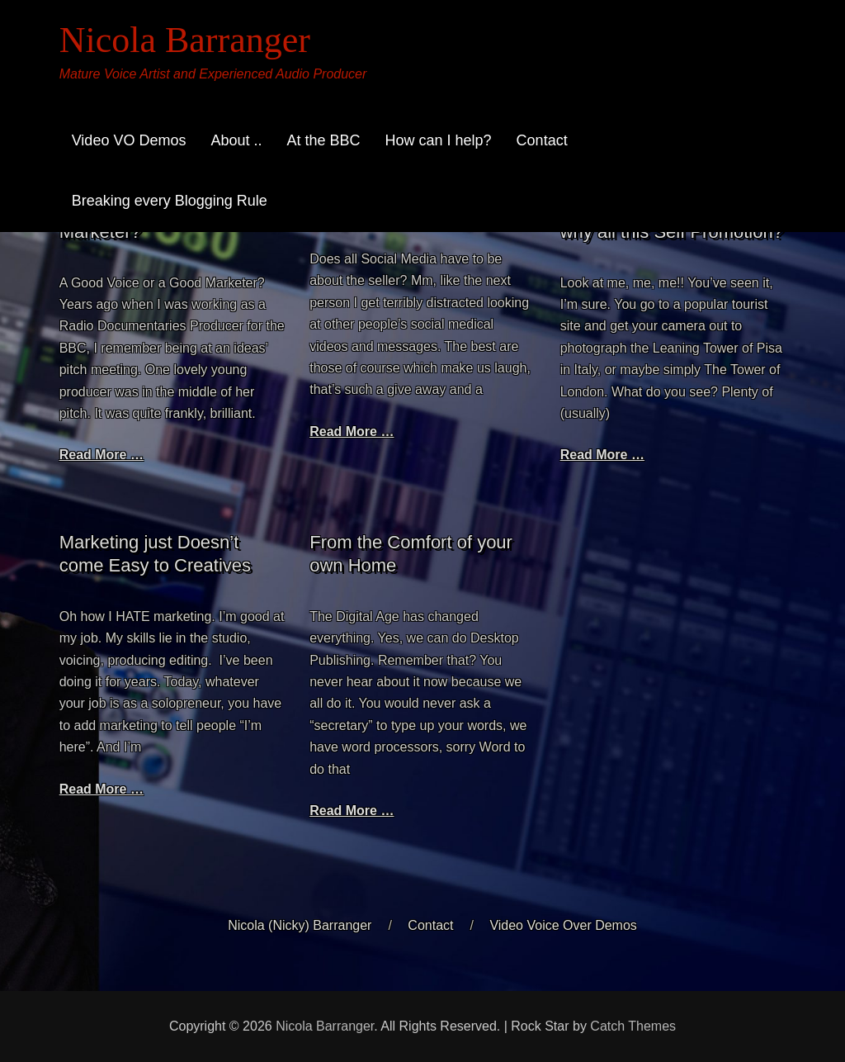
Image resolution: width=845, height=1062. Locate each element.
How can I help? (438, 140)
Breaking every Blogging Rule (169, 200)
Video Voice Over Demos (562, 925)
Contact (542, 140)
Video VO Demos (129, 140)
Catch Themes (633, 1026)
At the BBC (323, 140)
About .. (236, 140)
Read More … (101, 455)
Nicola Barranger (184, 40)
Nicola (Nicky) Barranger (299, 925)
